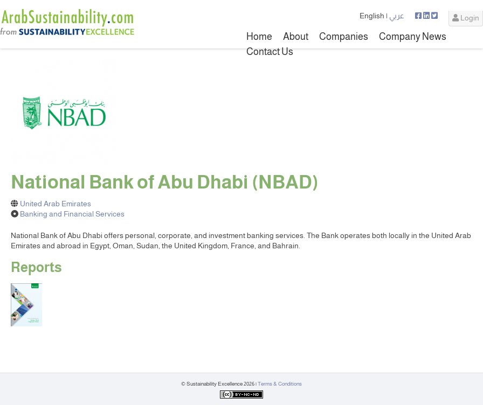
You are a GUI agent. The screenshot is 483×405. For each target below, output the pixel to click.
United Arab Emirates (55, 203)
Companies (343, 36)
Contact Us (269, 51)
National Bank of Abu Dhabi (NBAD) (165, 182)
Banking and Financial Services (72, 214)
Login (465, 17)
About (295, 36)
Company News (412, 36)
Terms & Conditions (280, 384)
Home (259, 36)
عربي (396, 15)
